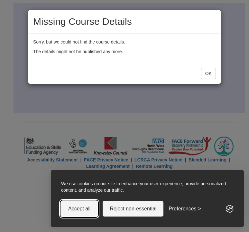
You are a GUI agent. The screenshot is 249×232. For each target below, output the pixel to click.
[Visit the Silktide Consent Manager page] (230, 209)
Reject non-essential (133, 208)
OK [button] (208, 73)
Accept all (79, 208)
